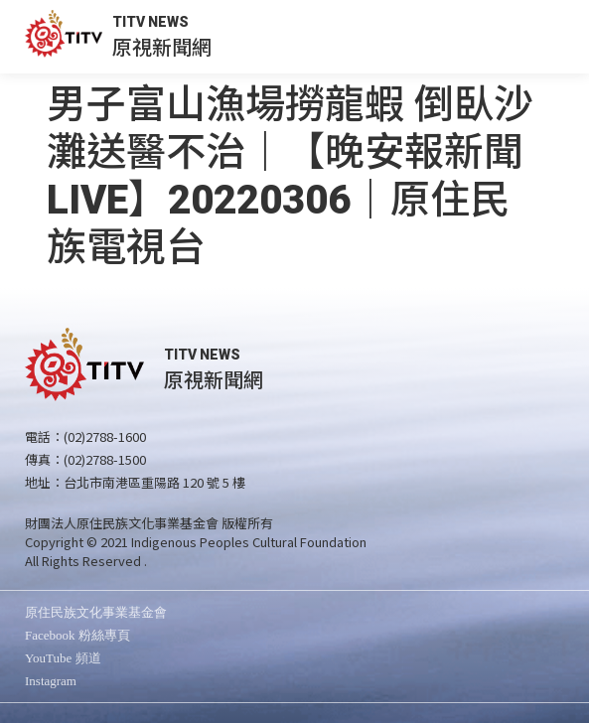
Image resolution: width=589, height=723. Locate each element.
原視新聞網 (162, 46)
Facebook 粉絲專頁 (77, 635)
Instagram (50, 680)
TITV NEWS (150, 22)
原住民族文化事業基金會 (96, 612)
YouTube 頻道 (63, 658)
